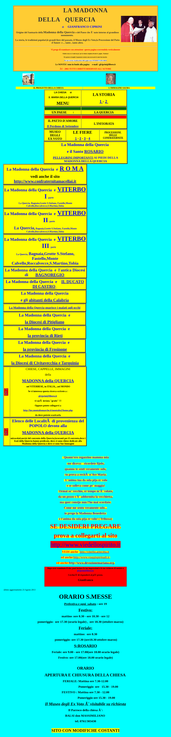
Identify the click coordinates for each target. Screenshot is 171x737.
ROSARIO (93, 151)
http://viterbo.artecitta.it (94, 551)
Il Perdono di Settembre (63, 126)
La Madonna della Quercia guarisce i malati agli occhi (44, 307)
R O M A (71, 168)
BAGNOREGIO (49, 274)
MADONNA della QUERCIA (48, 380)
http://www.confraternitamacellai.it (45, 181)
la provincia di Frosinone (45, 349)
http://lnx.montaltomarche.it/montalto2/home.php (48, 410)
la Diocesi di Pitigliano (44, 322)
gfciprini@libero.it (47, 396)
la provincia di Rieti (45, 335)
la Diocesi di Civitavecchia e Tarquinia (45, 363)
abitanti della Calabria (49, 300)
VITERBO (71, 189)
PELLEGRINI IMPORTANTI (73, 157)
